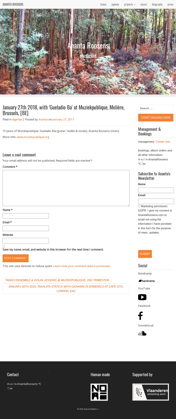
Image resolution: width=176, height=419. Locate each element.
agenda (115, 4)
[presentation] (156, 239)
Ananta (43, 119)
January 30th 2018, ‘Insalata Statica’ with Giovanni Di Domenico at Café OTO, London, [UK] (65, 289)
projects (129, 4)
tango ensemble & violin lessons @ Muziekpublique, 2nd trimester (57, 280)
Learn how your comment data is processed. (81, 266)
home (103, 4)
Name (8, 210)
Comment (10, 167)
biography (157, 4)
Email (7, 222)
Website (8, 235)
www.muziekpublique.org (33, 137)
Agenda (17, 119)
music (144, 4)
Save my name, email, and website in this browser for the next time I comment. (53, 249)
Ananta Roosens (13, 4)
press (170, 4)
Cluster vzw (163, 141)
